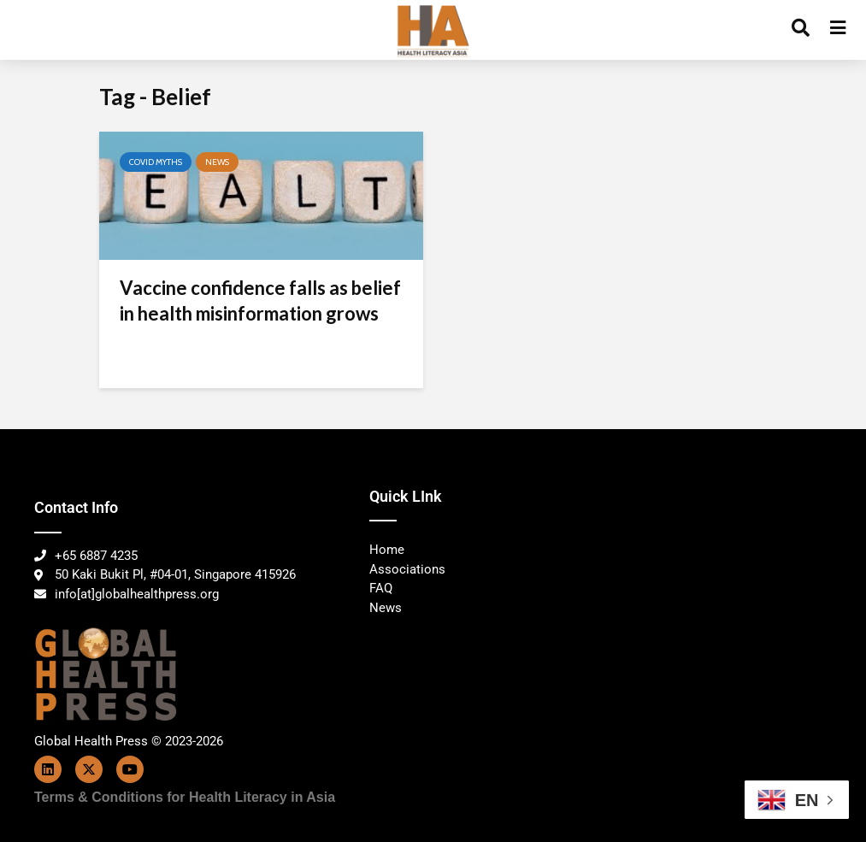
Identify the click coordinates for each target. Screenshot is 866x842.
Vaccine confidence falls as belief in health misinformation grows (260, 300)
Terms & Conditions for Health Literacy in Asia (184, 797)
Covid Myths (155, 162)
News (217, 162)
